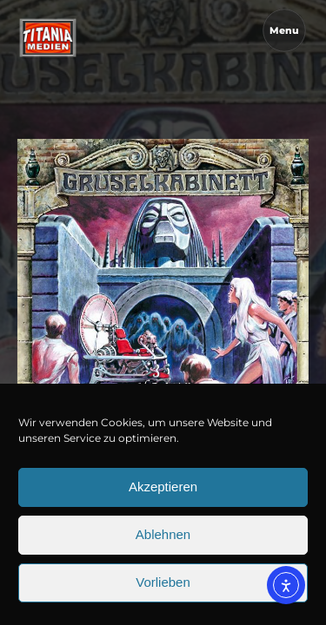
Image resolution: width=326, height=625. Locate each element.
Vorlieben (163, 587)
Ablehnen (163, 539)
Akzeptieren (163, 491)
